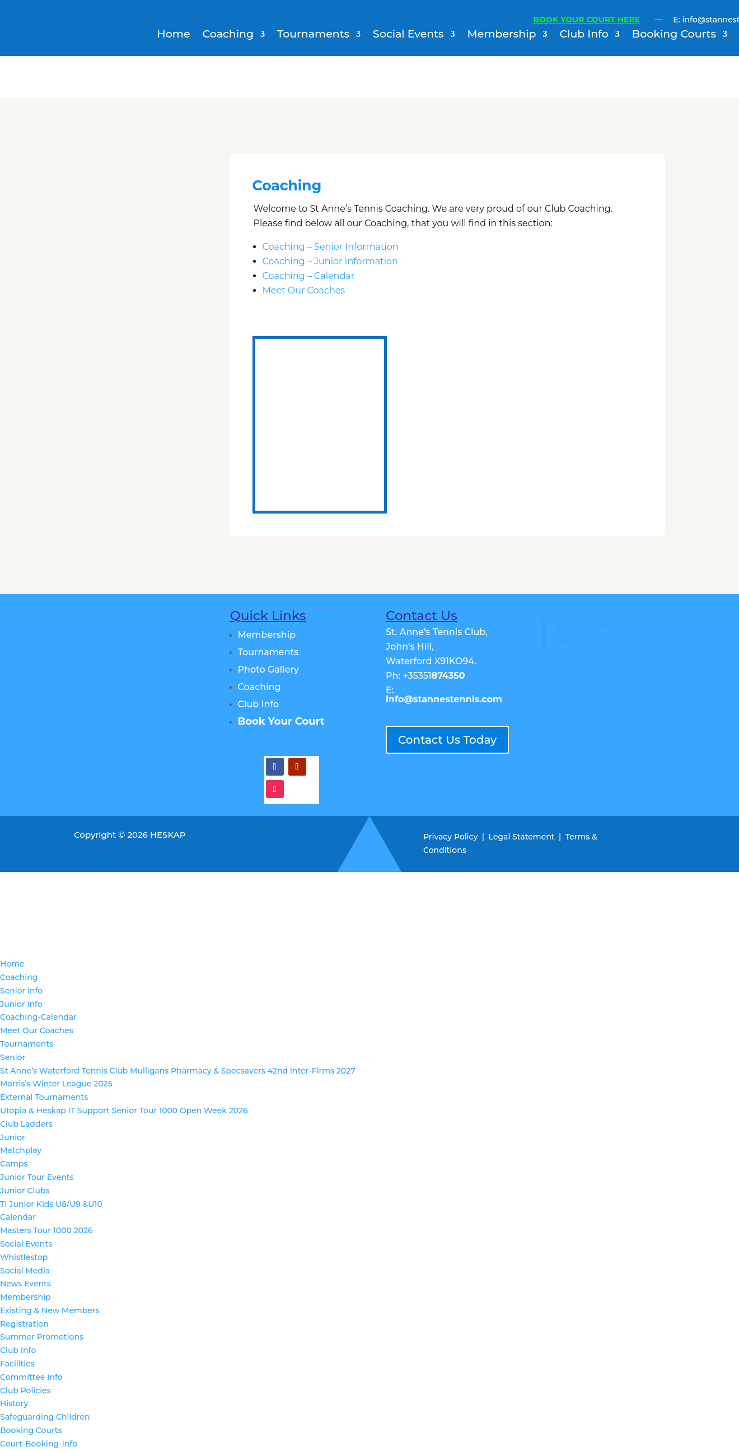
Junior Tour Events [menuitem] (37, 1177)
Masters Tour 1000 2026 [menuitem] (46, 1230)
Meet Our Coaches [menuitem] (36, 1030)
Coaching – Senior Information (331, 246)
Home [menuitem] (12, 964)
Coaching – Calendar (309, 275)
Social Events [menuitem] (26, 1244)
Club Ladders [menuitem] (26, 1124)
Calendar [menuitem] (18, 1217)
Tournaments (313, 35)
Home (173, 35)
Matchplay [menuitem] (20, 1150)
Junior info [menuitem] (21, 1004)
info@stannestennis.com (444, 699)
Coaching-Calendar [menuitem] (38, 1017)
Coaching (228, 35)
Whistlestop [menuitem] (24, 1257)
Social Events (408, 35)
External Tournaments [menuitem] (44, 1097)
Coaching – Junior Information (330, 261)
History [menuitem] (14, 1403)
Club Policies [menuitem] (25, 1390)
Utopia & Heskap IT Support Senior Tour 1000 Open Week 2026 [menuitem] (124, 1110)
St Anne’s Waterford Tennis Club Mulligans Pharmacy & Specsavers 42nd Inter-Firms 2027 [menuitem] (178, 1071)
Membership (501, 35)
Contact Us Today (447, 740)
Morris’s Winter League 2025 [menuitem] (56, 1084)
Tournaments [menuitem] (26, 1044)
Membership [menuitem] (25, 1297)
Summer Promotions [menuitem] (41, 1337)
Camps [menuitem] (14, 1164)
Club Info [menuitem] (18, 1350)
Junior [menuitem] (12, 1137)
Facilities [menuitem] (17, 1364)
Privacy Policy (450, 837)
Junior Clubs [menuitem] (24, 1191)
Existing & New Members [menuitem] (50, 1310)
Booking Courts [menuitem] (31, 1430)
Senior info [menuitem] (21, 991)
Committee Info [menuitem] (31, 1377)
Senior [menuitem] (12, 1057)
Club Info (584, 35)
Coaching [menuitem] (19, 977)
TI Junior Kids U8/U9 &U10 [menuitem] (51, 1204)
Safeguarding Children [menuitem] (45, 1417)
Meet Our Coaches (304, 290)
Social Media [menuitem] (25, 1271)
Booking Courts (674, 35)
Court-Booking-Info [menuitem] (38, 1444)
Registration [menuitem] (24, 1324)
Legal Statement (522, 837)
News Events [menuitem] (25, 1284)
